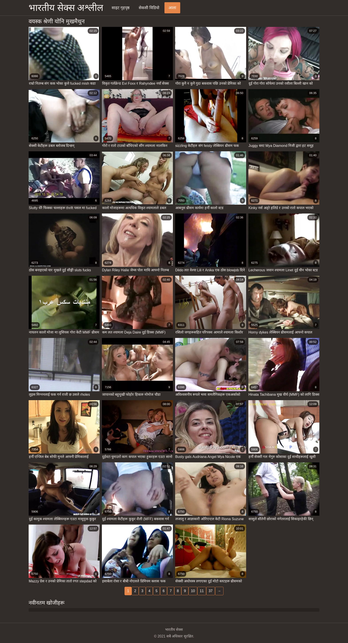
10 (193, 591)
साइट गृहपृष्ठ (121, 8)
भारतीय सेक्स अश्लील (66, 7)
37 (211, 591)
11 (202, 591)
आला (172, 8)
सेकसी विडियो (149, 8)
